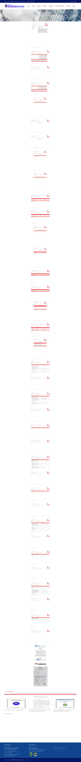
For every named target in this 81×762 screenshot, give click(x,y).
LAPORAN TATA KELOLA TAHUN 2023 (13, 710)
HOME (29, 6)
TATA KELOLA (10, 691)
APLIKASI (68, 6)
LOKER (73, 6)
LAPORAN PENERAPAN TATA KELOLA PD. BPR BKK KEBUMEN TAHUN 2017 (64, 710)
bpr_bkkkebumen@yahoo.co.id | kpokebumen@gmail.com (15, 1)
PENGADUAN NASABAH (59, 6)
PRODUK (38, 6)
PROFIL (33, 6)
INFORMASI (51, 6)
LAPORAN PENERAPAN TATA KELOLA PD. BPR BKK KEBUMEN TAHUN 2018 (39, 710)
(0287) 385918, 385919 (30, 1)
